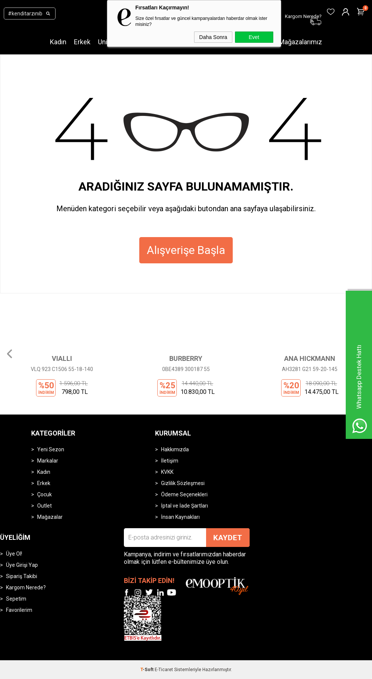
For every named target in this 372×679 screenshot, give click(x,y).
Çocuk (44, 494)
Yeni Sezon (50, 449)
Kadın (58, 42)
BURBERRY (185, 358)
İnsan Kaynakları (180, 517)
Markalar (47, 461)
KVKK (167, 472)
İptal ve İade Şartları (184, 506)
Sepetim (16, 599)
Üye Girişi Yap (22, 565)
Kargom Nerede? (26, 587)
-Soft (147, 669)
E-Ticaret (164, 669)
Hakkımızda (175, 449)
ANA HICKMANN (309, 358)
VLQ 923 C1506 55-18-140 (62, 369)
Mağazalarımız (300, 42)
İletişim (169, 461)
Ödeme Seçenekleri (184, 494)
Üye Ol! (14, 554)
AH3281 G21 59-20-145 (309, 369)
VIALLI (62, 358)
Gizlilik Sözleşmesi (183, 483)
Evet (254, 37)
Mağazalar (50, 517)
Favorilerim (19, 610)
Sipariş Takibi (21, 576)
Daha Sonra (213, 37)
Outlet (44, 506)
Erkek (82, 42)
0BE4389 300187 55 (186, 369)
